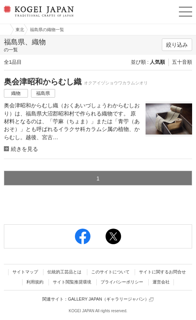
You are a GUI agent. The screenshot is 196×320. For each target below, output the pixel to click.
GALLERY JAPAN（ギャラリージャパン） (111, 299)
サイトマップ (25, 271)
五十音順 (182, 62)
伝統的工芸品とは (64, 271)
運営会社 (161, 282)
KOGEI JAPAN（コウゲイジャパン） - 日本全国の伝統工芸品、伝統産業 (38, 18)
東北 (20, 29)
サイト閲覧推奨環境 (72, 282)
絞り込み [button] (177, 45)
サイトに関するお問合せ (162, 271)
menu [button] (185, 10)
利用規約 (34, 282)
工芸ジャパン (4, 29)
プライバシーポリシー (122, 282)
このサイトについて (110, 271)
